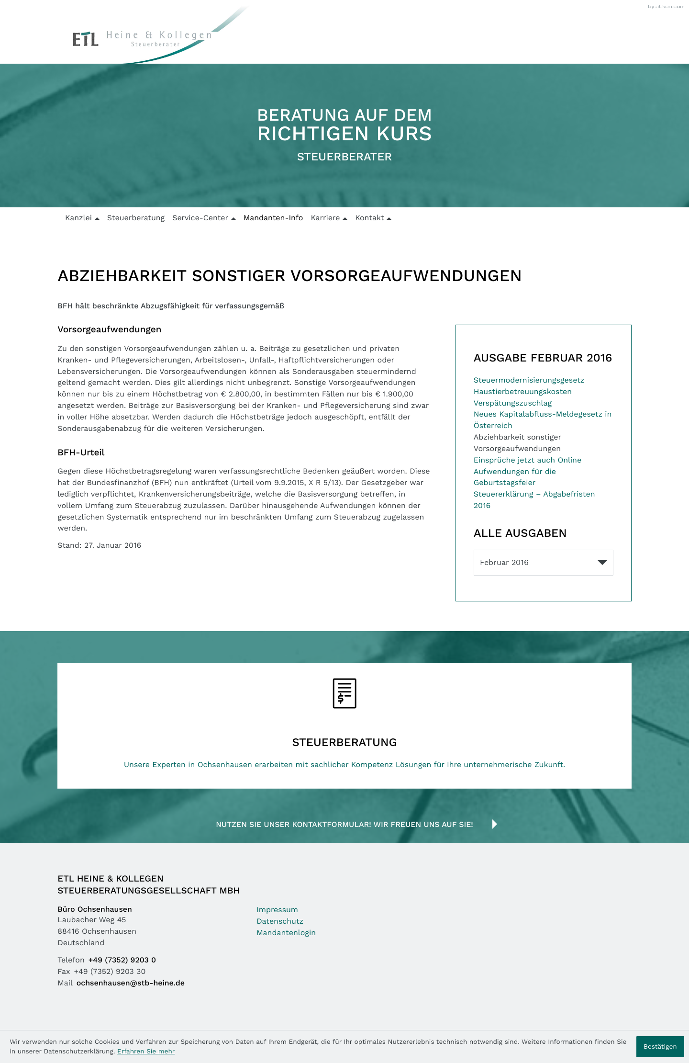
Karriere (325, 218)
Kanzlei (78, 218)
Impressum (277, 910)
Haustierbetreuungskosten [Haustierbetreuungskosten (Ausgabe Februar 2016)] (523, 392)
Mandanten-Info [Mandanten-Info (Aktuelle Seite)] (273, 218)
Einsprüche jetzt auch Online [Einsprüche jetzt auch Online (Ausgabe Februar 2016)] (527, 460)
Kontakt (369, 218)
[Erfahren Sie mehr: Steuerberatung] (344, 726)
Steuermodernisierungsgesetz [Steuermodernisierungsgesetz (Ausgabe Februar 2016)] (529, 380)
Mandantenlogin (286, 933)
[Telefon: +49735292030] (124, 960)
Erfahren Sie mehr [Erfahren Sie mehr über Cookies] (146, 1051)
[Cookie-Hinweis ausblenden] (660, 1046)
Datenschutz (279, 921)
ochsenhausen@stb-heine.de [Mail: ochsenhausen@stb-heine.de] (131, 983)
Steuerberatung (136, 218)
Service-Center (200, 218)
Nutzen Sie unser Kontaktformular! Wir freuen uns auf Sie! (344, 825)
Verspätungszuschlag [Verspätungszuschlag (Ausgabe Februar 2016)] (513, 403)
